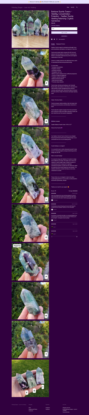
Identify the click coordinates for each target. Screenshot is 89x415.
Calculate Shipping (55, 25)
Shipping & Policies (60, 44)
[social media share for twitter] (54, 39)
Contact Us (31, 410)
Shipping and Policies (33, 409)
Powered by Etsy (66, 412)
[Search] (76, 7)
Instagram (48, 407)
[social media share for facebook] (52, 39)
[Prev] (51, 236)
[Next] (76, 236)
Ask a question (62, 39)
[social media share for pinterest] (57, 39)
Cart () (72, 7)
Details (53, 44)
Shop (68, 7)
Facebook (48, 409)
